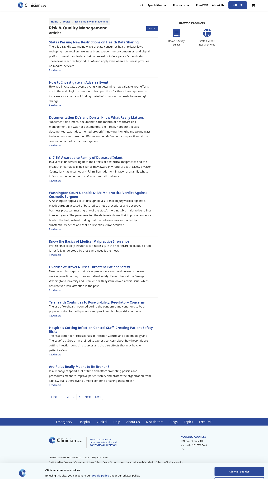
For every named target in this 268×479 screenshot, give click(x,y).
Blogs (174, 422)
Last (98, 397)
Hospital (84, 422)
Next (88, 397)
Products (181, 5)
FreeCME (202, 5)
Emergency (64, 422)
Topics (66, 21)
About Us (218, 5)
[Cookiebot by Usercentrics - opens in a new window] (22, 472)
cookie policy (100, 460)
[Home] (32, 5)
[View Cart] (253, 5)
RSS (152, 28)
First (54, 397)
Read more (55, 70)
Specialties (157, 5)
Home (54, 21)
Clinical (102, 422)
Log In (238, 5)
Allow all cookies (239, 456)
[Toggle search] (142, 5)
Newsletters (154, 422)
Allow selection (239, 467)
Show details (181, 472)
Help (116, 422)
